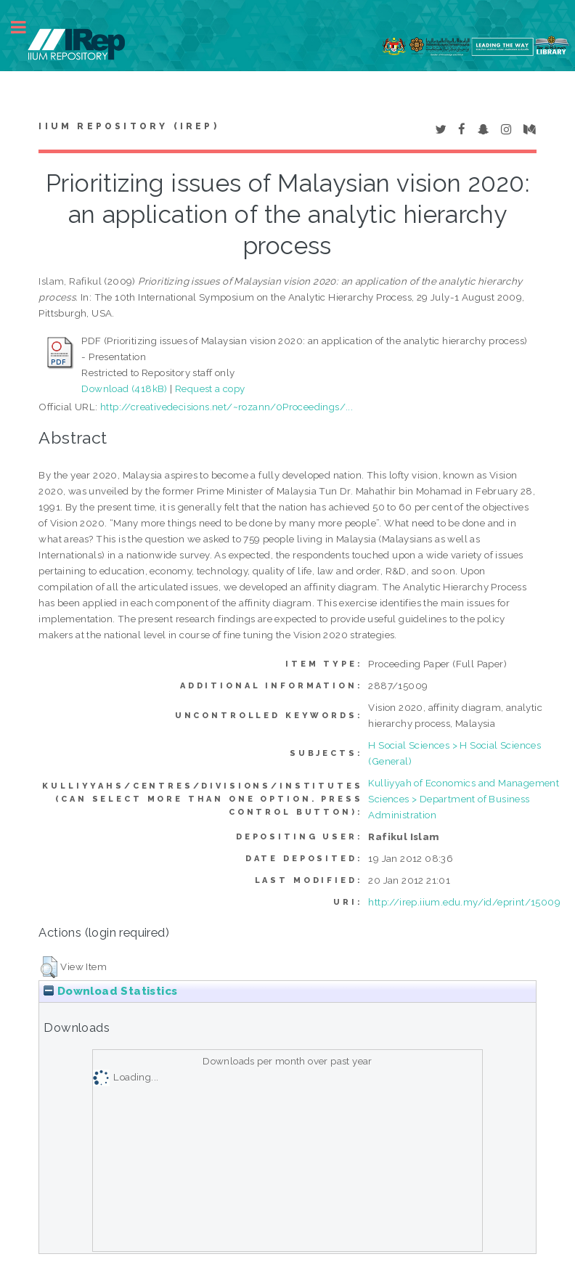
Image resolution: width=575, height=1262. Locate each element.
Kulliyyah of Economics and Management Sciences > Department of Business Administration (463, 799)
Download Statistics (110, 991)
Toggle (26, 27)
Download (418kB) (124, 388)
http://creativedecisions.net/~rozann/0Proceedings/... (226, 406)
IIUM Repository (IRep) (128, 126)
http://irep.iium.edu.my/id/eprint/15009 (464, 902)
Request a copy (210, 388)
